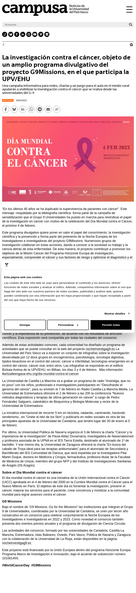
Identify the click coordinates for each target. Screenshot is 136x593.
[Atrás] (3, 45)
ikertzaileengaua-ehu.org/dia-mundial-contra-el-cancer (40, 374)
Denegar (25, 324)
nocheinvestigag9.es (100, 349)
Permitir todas (111, 324)
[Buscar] (64, 24)
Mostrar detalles (114, 313)
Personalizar (68, 324)
